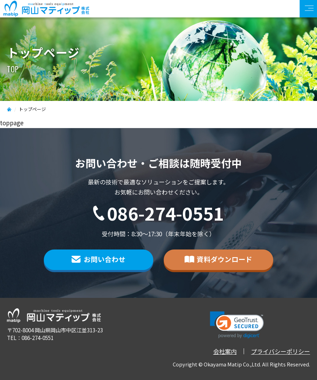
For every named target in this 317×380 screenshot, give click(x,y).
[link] (237, 325)
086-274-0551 (165, 213)
